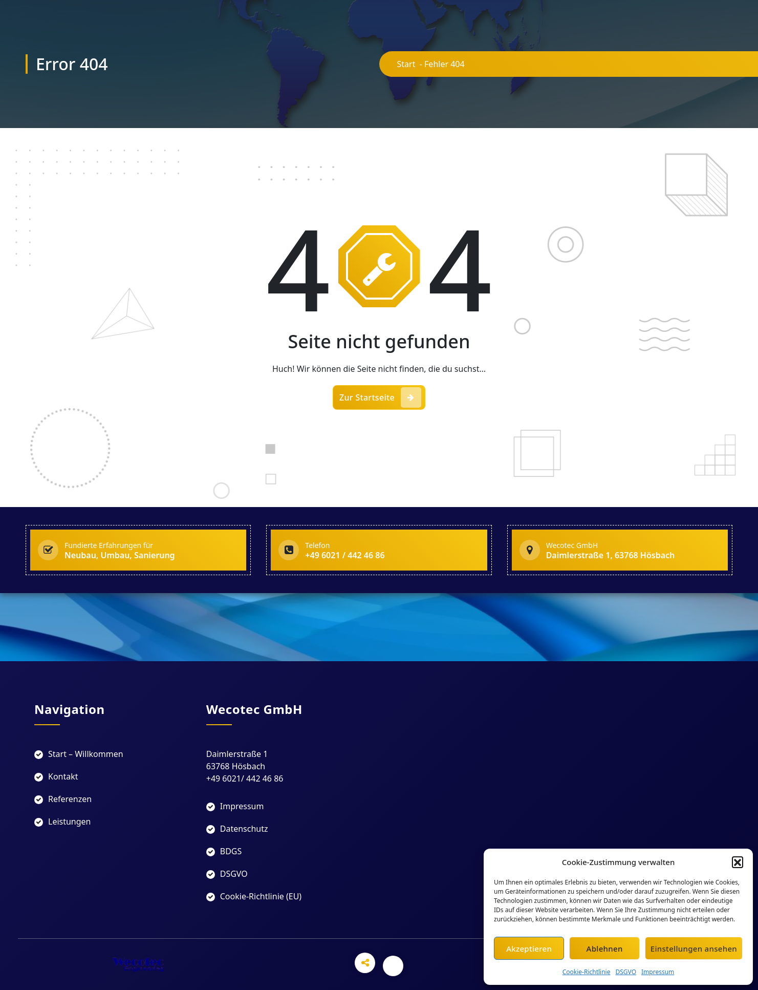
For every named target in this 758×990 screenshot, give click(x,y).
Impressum (657, 971)
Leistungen (69, 821)
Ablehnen (605, 948)
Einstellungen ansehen (694, 948)
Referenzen (70, 799)
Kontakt (63, 776)
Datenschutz (244, 828)
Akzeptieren (529, 948)
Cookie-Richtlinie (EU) (260, 896)
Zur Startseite (380, 397)
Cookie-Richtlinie (586, 971)
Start (406, 64)
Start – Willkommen (85, 754)
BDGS (231, 851)
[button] (737, 862)
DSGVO (625, 971)
